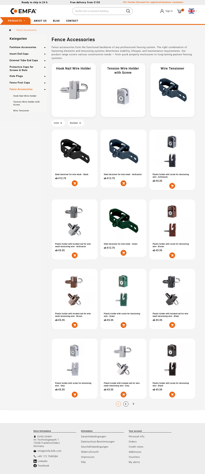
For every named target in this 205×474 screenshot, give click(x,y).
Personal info (136, 435)
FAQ (83, 461)
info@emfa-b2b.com (49, 450)
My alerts (134, 461)
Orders (133, 441)
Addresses (135, 451)
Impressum (87, 456)
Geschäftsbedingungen (94, 446)
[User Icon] (166, 11)
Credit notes (136, 446)
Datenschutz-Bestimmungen (98, 441)
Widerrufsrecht (90, 451)
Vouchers (134, 456)
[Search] (98, 11)
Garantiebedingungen (93, 435)
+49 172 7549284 (47, 455)
